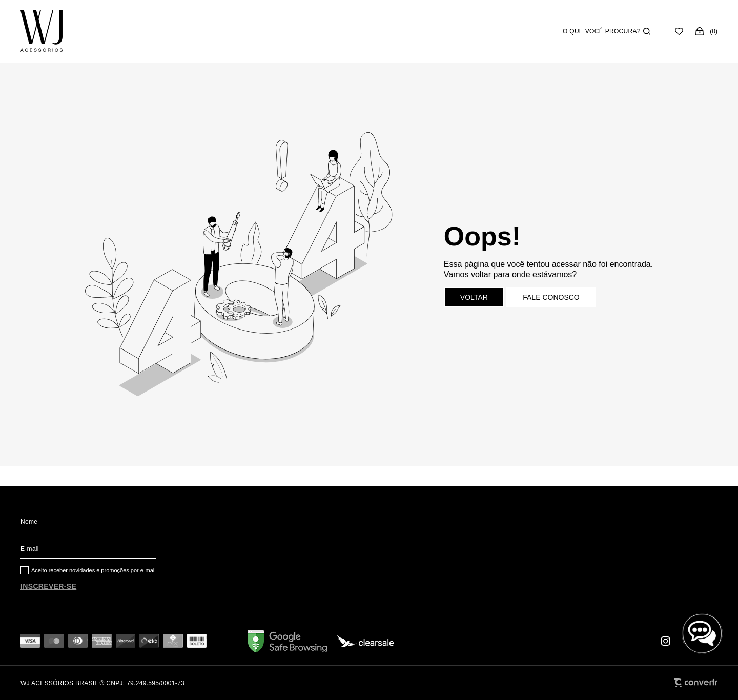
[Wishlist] (679, 31)
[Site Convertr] (695, 682)
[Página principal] (41, 31)
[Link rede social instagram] (666, 641)
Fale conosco (551, 297)
